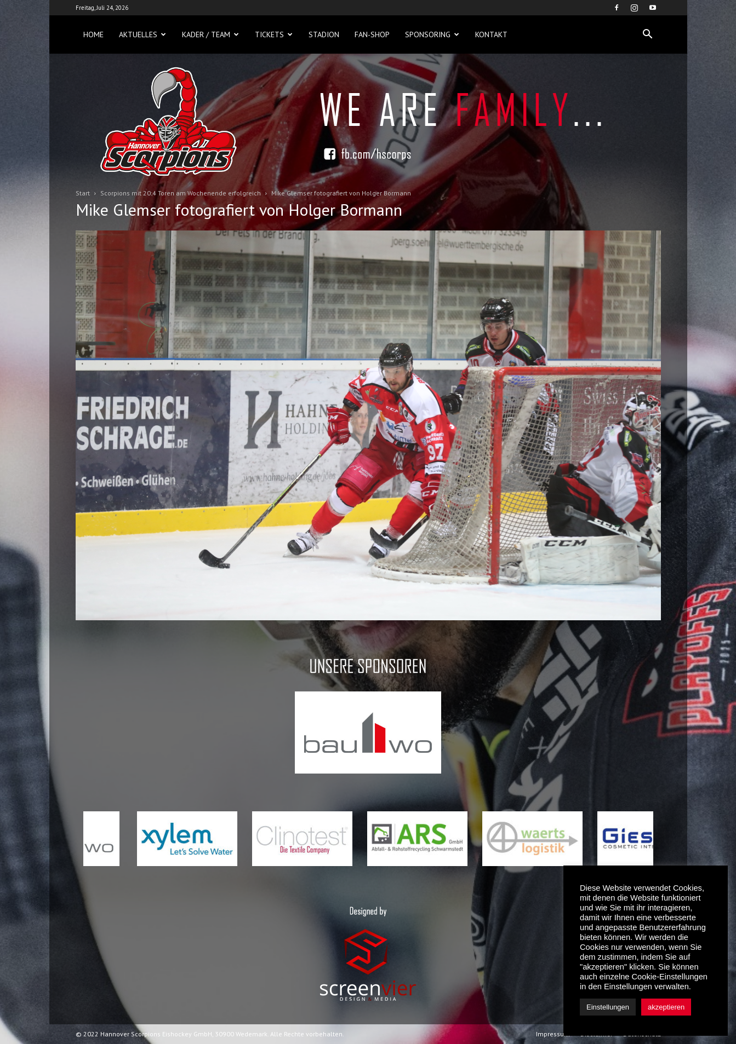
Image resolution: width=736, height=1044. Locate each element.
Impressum (553, 1034)
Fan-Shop (372, 34)
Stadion (324, 34)
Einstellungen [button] (607, 1007)
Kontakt (491, 34)
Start (83, 193)
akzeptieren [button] (666, 1007)
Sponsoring (432, 34)
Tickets (274, 34)
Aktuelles (142, 34)
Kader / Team (210, 34)
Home (93, 34)
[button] (648, 34)
